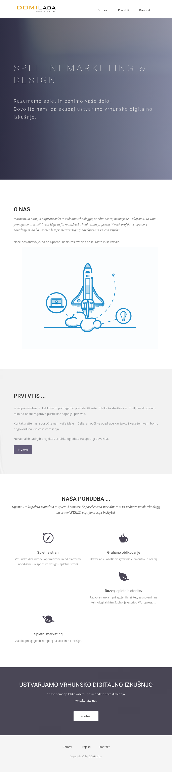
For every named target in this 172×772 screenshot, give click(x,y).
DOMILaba (95, 756)
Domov (102, 10)
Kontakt (144, 10)
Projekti (123, 10)
